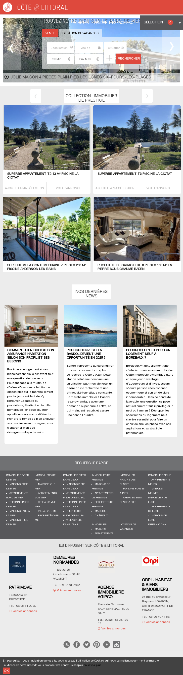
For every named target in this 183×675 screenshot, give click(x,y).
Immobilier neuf (159, 475)
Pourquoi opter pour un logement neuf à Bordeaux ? (148, 354)
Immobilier (99, 525)
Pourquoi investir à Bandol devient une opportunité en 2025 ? (86, 354)
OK (6, 671)
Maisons (100, 529)
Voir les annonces (25, 611)
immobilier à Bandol (96, 397)
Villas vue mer (48, 511)
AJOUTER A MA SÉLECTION (24, 188)
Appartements (104, 534)
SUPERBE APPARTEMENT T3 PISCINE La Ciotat (134, 174)
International (157, 525)
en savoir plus (92, 665)
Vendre (100, 23)
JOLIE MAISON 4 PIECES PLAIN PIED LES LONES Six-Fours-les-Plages (81, 77)
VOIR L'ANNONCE (68, 188)
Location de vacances (80, 33)
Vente (50, 33)
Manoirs (100, 511)
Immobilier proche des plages (128, 479)
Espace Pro (123, 23)
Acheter (81, 23)
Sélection (158, 22)
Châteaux (101, 516)
